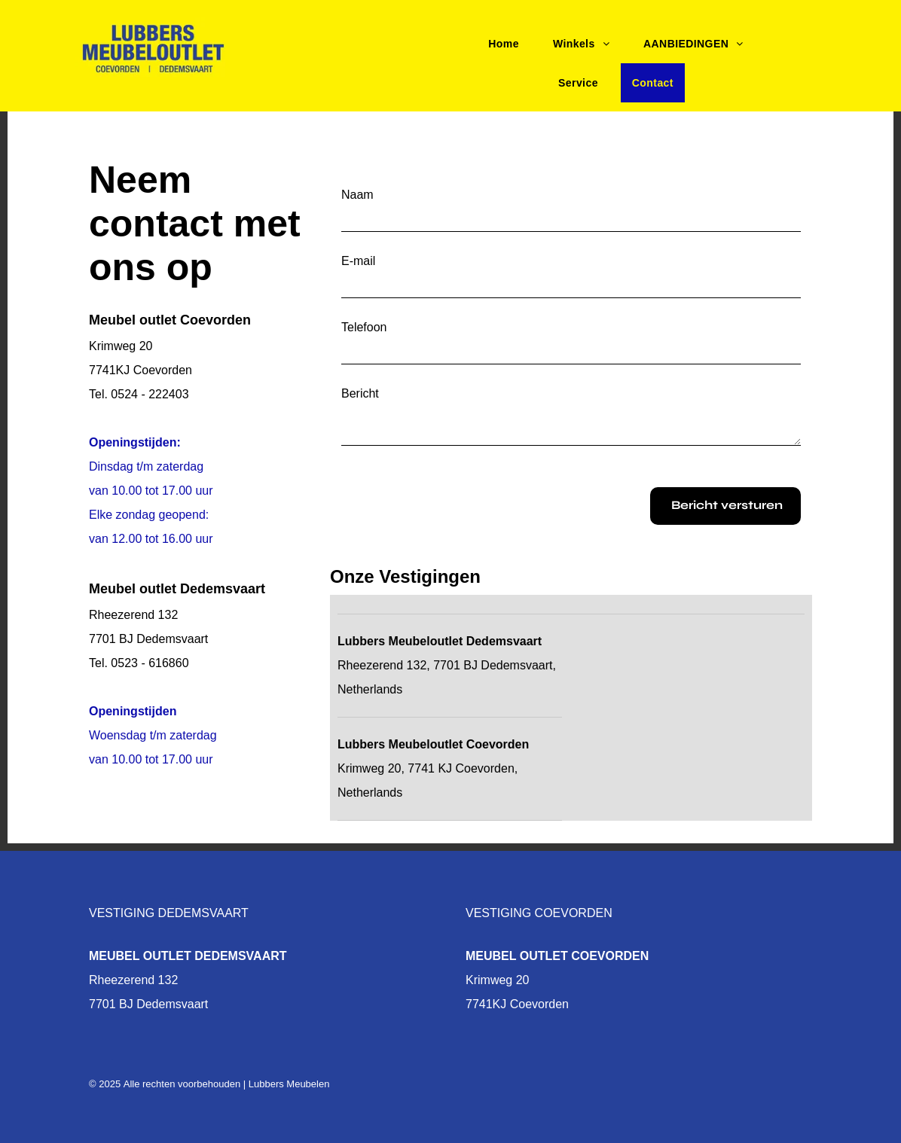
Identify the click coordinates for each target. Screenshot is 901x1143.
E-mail (358, 261)
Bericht (360, 393)
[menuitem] (509, 43)
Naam (357, 194)
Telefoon (364, 327)
